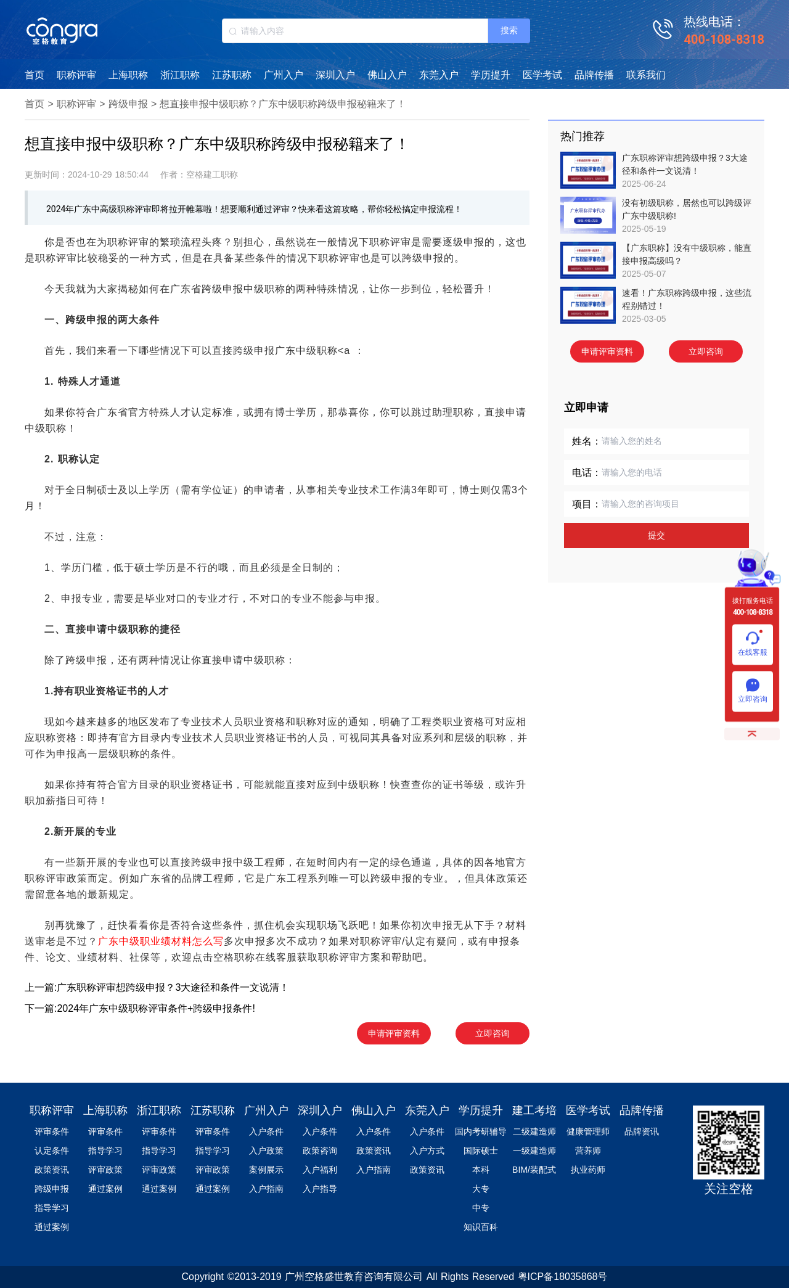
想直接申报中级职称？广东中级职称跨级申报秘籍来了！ (283, 104)
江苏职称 (231, 75)
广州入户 (283, 75)
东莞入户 (439, 75)
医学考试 (542, 75)
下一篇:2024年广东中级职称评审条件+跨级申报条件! (140, 1008)
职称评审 (76, 75)
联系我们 (646, 75)
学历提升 (490, 75)
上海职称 (128, 75)
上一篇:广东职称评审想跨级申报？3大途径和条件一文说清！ (157, 987)
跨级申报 (128, 104)
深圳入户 (335, 75)
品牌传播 (594, 75)
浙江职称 (180, 75)
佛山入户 (387, 75)
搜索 (509, 30)
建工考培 (534, 1110)
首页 (34, 75)
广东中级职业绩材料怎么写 (161, 941)
